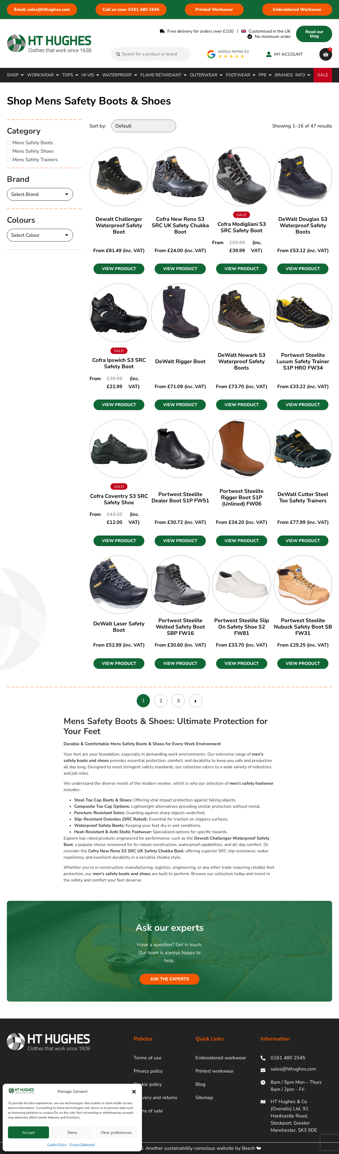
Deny (72, 1132)
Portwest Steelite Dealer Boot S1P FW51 (180, 497)
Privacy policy (148, 1071)
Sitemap (204, 1097)
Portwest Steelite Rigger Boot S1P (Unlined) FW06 (242, 497)
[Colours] (40, 235)
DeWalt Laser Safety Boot (119, 627)
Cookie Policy (57, 1144)
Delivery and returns (155, 1097)
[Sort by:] (143, 126)
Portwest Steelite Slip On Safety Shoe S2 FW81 (241, 627)
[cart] (325, 54)
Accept (28, 1132)
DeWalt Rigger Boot (180, 361)
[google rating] (228, 54)
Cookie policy (148, 1084)
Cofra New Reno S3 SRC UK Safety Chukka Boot (180, 225)
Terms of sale (148, 1111)
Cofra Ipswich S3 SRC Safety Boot (119, 363)
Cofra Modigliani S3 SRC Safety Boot (241, 227)
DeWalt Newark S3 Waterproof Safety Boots (241, 361)
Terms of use (148, 1058)
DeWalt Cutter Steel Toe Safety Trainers (303, 497)
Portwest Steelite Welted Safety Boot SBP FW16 (180, 627)
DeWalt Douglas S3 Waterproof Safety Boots (302, 225)
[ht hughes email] (295, 1070)
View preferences (116, 1132)
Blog (200, 1084)
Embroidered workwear (220, 1058)
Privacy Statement (82, 1144)
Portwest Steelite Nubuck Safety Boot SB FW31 (303, 627)
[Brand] (40, 194)
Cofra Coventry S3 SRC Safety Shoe (119, 499)
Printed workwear (214, 1071)
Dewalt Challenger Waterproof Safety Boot (119, 225)
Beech (251, 1148)
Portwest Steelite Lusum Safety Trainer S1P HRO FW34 (302, 361)
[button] (134, 1091)
